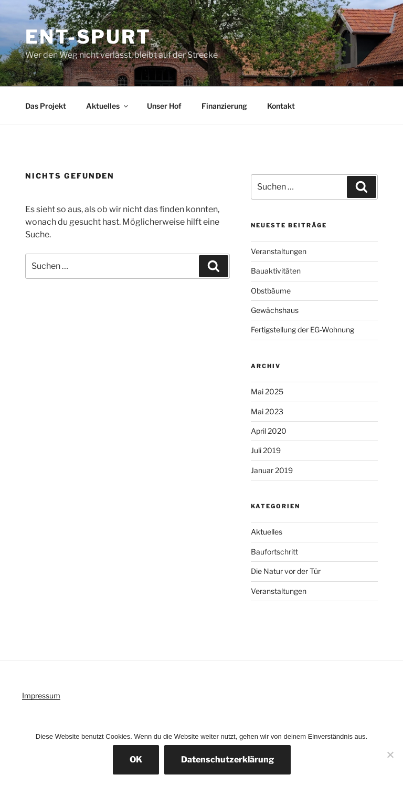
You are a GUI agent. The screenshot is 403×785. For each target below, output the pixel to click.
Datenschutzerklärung (227, 760)
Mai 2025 (267, 391)
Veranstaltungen (278, 251)
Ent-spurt (88, 36)
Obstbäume (271, 290)
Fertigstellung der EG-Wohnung (302, 329)
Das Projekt (45, 105)
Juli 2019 (266, 450)
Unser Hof (164, 105)
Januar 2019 (272, 470)
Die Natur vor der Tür (286, 571)
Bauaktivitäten (276, 270)
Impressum (41, 695)
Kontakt (281, 105)
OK (136, 760)
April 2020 (269, 430)
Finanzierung (224, 105)
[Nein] (390, 754)
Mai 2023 (267, 411)
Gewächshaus (275, 310)
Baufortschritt (274, 551)
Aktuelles (108, 105)
